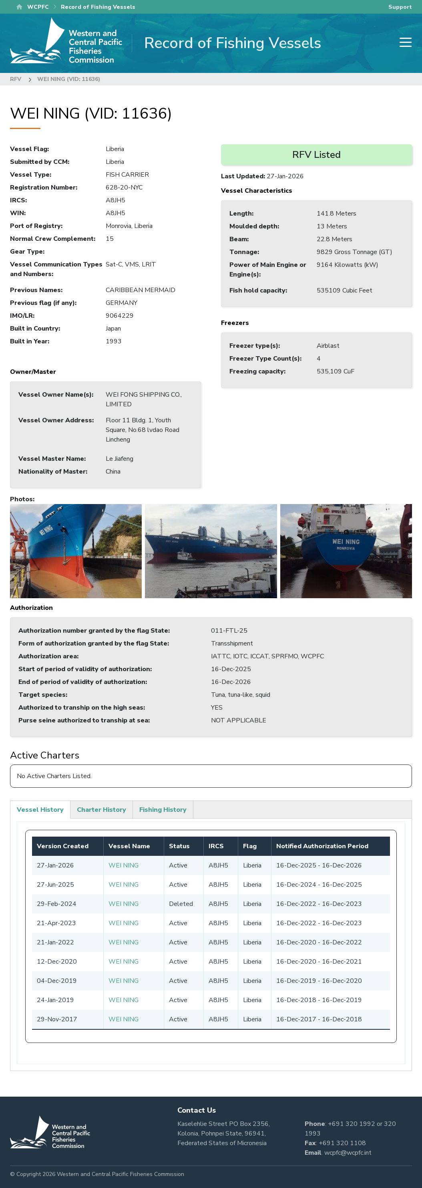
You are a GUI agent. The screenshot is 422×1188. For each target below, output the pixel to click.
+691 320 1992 (351, 1123)
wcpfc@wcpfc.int (348, 1152)
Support (400, 7)
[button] (76, 550)
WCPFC (38, 7)
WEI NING (124, 865)
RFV (15, 79)
